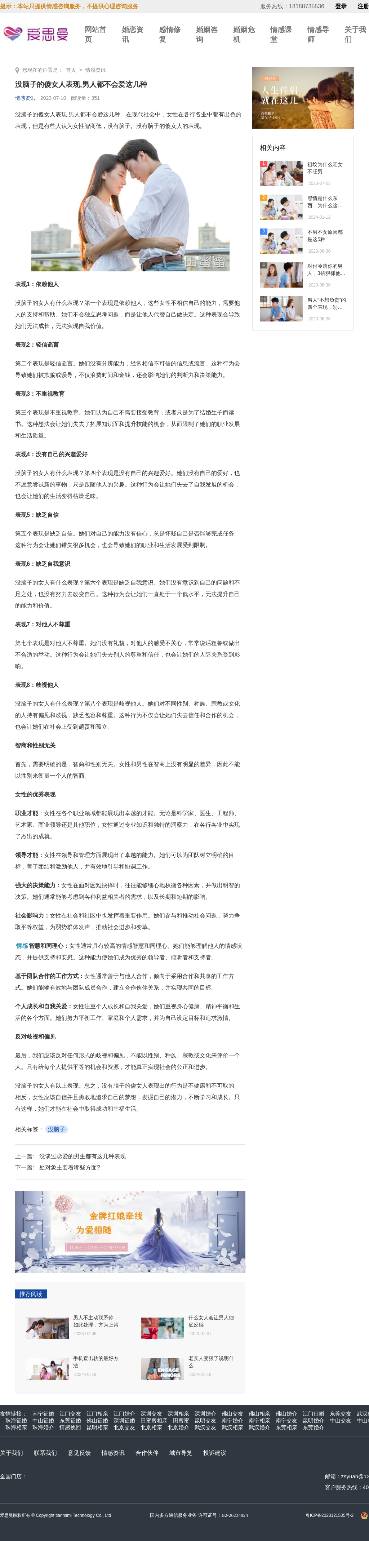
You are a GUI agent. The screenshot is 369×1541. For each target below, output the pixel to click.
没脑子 (56, 1129)
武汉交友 (205, 1427)
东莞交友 (340, 1414)
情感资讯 (95, 70)
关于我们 (11, 1453)
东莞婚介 (313, 1427)
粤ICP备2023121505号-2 (330, 1515)
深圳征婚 (124, 1420)
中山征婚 (43, 1420)
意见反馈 (79, 1453)
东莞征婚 (70, 1420)
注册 (363, 6)
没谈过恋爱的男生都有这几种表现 (82, 1156)
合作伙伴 (147, 1453)
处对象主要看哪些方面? (69, 1167)
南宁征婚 (43, 1414)
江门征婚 (313, 1414)
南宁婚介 (232, 1420)
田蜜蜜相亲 (154, 1420)
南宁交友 (286, 1420)
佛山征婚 (97, 1420)
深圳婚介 (205, 1414)
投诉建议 (214, 1453)
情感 (22, 946)
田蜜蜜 (181, 1420)
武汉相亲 (232, 1427)
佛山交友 (232, 1414)
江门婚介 (124, 1414)
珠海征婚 (16, 1420)
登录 (341, 6)
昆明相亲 (97, 1427)
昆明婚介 (313, 1420)
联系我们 (45, 1453)
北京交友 (124, 1427)
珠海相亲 (16, 1427)
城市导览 (180, 1453)
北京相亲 (151, 1427)
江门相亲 (97, 1414)
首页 (71, 70)
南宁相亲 (259, 1420)
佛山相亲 (259, 1414)
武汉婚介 (259, 1427)
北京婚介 (178, 1427)
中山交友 (340, 1420)
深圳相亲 (178, 1414)
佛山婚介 (286, 1414)
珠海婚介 (43, 1427)
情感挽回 (70, 1427)
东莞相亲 (286, 1427)
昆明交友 (205, 1420)
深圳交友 (151, 1414)
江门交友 (70, 1414)
